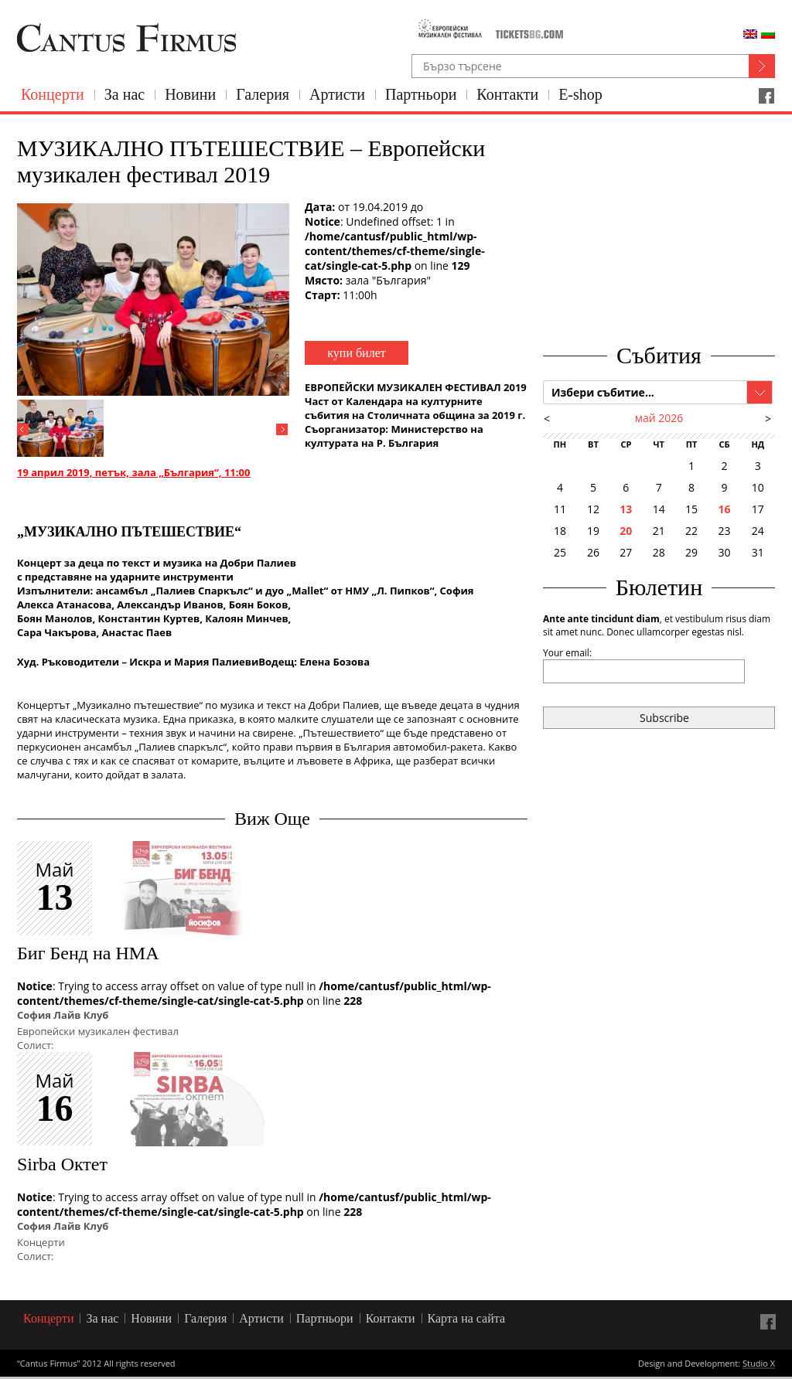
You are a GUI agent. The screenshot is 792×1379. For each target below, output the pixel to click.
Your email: (567, 652)
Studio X (758, 1364)
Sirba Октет (62, 1164)
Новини (190, 94)
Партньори (420, 94)
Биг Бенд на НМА (88, 953)
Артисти (337, 94)
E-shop (580, 94)
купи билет (356, 352)
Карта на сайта (467, 1318)
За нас (124, 94)
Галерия (262, 94)
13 (626, 509)
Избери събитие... (602, 392)
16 (724, 509)
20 (626, 530)
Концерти (52, 94)
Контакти (507, 94)
